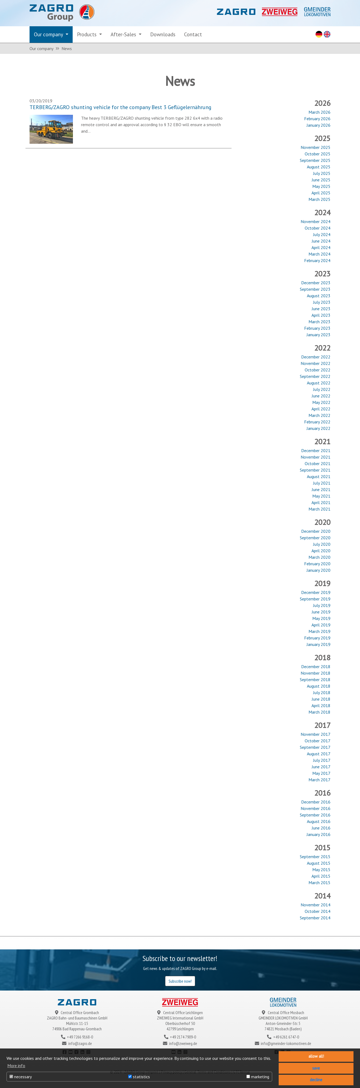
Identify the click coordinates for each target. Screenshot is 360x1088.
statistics (139, 1076)
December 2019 (315, 592)
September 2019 (315, 599)
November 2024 (315, 221)
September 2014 (315, 917)
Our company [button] (49, 34)
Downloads (162, 34)
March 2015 (319, 882)
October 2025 (317, 153)
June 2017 (321, 766)
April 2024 (320, 247)
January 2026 (318, 125)
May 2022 (321, 402)
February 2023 (317, 328)
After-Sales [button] (124, 34)
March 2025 (319, 199)
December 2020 (315, 531)
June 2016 (321, 828)
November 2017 (315, 734)
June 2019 (321, 612)
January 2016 (318, 834)
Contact (193, 34)
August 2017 (318, 753)
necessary (20, 1076)
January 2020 (318, 570)
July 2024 (321, 234)
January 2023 (318, 334)
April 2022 (320, 408)
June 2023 (321, 308)
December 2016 (315, 802)
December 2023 (315, 282)
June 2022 (321, 395)
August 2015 (318, 863)
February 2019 (317, 638)
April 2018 (320, 705)
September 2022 (315, 376)
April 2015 (320, 876)
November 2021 (315, 457)
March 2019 (319, 631)
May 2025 (321, 186)
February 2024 (317, 260)
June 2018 (321, 699)
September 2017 (315, 747)
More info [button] (16, 1065)
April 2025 (320, 192)
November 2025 (315, 147)
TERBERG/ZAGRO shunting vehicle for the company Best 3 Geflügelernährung (120, 107)
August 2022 (318, 382)
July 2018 (321, 692)
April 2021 (320, 502)
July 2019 (321, 605)
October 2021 (317, 463)
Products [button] (87, 34)
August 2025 (318, 166)
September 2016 (315, 815)
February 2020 (317, 563)
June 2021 (321, 489)
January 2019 (318, 644)
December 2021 (315, 450)
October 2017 (317, 740)
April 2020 (320, 550)
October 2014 (317, 911)
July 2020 (321, 544)
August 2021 (318, 476)
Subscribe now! (180, 981)
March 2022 (319, 415)
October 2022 (317, 370)
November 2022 (315, 363)
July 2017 (321, 760)
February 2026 (317, 118)
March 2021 (319, 509)
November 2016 (315, 808)
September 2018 (315, 679)
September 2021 (315, 470)
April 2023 (320, 315)
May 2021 (321, 496)
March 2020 (319, 557)
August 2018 (318, 686)
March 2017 (319, 779)
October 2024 (317, 228)
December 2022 (315, 357)
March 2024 (319, 254)
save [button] (316, 1068)
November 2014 (315, 904)
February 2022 (317, 421)
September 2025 (315, 160)
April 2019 (320, 625)
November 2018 (315, 673)
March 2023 (319, 321)
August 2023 (318, 295)
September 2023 (315, 289)
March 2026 (319, 112)
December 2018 (315, 666)
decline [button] (316, 1079)
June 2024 (321, 241)
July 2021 (321, 483)
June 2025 (321, 179)
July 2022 (321, 389)
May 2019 (321, 618)
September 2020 (315, 537)
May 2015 (321, 869)
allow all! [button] (316, 1056)
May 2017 (321, 773)
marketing (257, 1076)
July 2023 (321, 302)
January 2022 (318, 428)
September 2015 (315, 856)
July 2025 (321, 173)
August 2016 (318, 821)
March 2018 (319, 712)
